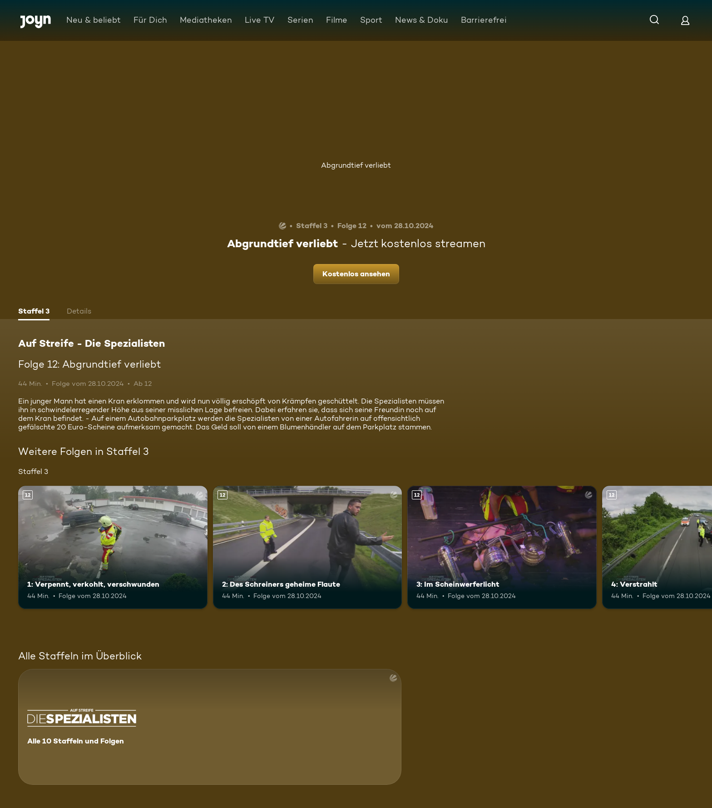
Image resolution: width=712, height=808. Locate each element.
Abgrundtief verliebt (356, 165)
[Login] (685, 20)
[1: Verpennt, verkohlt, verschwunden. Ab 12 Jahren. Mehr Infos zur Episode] (113, 547)
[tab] (33, 312)
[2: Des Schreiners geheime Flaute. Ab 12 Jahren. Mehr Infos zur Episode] (307, 547)
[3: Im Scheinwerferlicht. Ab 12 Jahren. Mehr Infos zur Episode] (502, 547)
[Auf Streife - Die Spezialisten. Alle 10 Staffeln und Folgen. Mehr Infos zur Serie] (209, 727)
